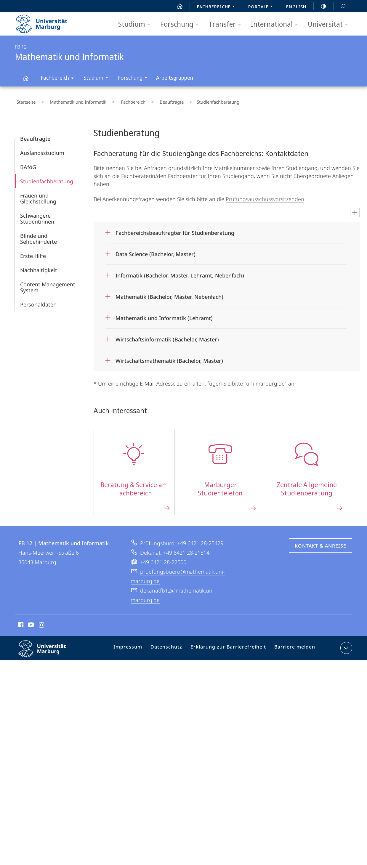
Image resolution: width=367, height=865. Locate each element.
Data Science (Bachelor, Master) (155, 250)
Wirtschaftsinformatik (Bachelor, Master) (167, 335)
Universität (330, 24)
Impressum (136, 645)
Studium (136, 24)
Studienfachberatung (46, 177)
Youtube (30, 622)
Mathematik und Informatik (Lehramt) (164, 314)
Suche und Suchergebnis (340, 6)
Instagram (42, 622)
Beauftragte (150, 100)
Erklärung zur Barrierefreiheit (230, 645)
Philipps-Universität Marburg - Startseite (46, 22)
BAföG (28, 163)
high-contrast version (320, 6)
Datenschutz (172, 645)
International (276, 24)
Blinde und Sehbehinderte (38, 235)
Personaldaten (38, 300)
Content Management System (47, 283)
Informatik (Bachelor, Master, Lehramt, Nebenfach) (180, 271)
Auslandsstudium (42, 149)
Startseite (24, 100)
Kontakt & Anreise (320, 542)
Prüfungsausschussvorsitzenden (265, 195)
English (296, 6)
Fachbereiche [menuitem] (217, 7)
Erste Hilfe (33, 252)
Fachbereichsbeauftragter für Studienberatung (175, 229)
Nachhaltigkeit (38, 266)
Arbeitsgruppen (174, 77)
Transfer (227, 24)
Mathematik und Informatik (29, 80)
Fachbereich (59, 78)
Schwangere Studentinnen (37, 215)
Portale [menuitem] (262, 7)
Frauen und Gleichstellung (38, 194)
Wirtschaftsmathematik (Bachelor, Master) (169, 357)
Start (176, 6)
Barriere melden (292, 645)
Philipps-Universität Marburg (47, 650)
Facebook (20, 622)
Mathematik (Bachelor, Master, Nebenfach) (169, 293)
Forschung (181, 24)
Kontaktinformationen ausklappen (345, 644)
